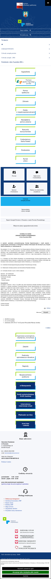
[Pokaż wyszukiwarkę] (25, 35)
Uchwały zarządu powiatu (25, 53)
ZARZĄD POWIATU (25, 49)
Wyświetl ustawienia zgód (25, 568)
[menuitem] (25, 201)
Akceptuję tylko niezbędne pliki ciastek (25, 572)
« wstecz (47, 328)
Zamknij (25, 576)
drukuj (48, 308)
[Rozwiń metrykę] (46, 312)
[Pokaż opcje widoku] (25, 30)
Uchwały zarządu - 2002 (25, 58)
